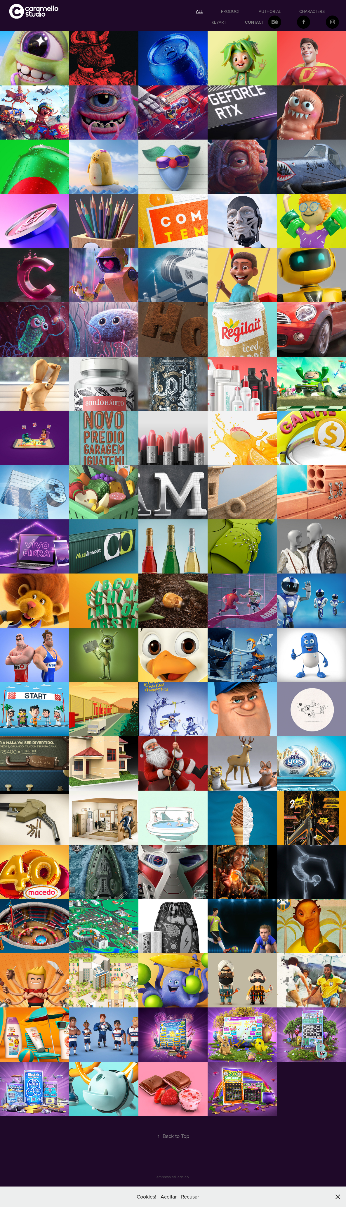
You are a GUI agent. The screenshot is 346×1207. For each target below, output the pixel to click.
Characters (312, 11)
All (199, 11)
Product (230, 11)
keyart (219, 22)
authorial (270, 11)
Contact (254, 22)
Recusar (190, 1196)
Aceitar (169, 1196)
